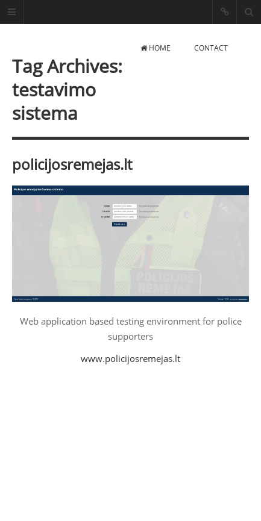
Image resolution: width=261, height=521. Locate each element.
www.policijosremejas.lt (130, 358)
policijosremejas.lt (72, 164)
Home (155, 48)
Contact (211, 48)
